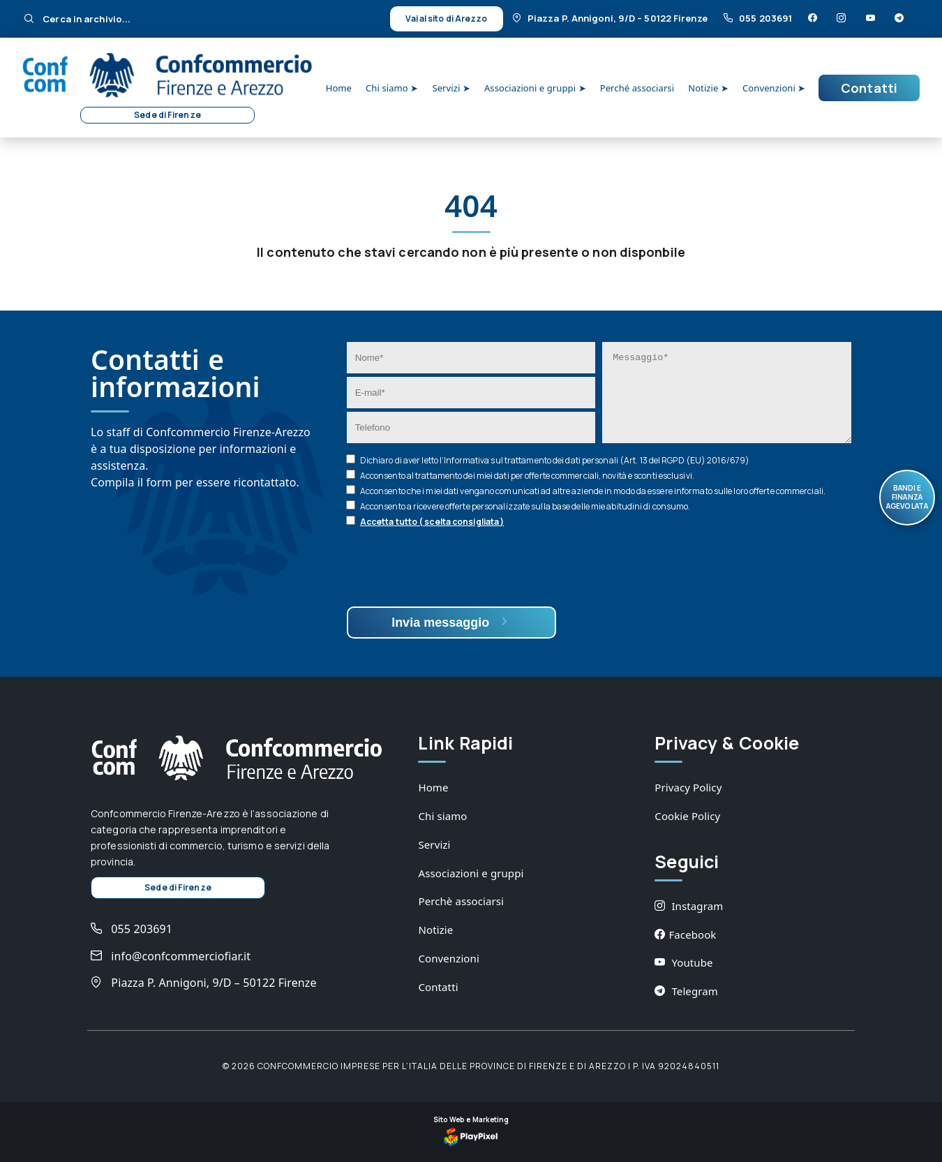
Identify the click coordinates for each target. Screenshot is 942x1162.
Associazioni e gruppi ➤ (535, 88)
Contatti (869, 88)
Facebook (685, 934)
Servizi (434, 844)
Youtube (683, 962)
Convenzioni (448, 958)
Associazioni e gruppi (470, 873)
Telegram (686, 991)
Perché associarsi (637, 88)
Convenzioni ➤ (773, 88)
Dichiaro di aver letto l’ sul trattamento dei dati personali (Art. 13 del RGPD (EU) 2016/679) (554, 460)
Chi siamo (442, 816)
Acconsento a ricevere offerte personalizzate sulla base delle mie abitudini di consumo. (525, 506)
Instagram (689, 906)
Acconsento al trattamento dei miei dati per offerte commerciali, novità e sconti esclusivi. (527, 476)
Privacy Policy (688, 787)
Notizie (435, 930)
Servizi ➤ (451, 88)
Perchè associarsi (461, 901)
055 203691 (759, 18)
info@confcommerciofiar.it (171, 956)
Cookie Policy (687, 816)
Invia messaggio (451, 622)
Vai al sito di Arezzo (446, 18)
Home (339, 88)
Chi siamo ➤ (392, 88)
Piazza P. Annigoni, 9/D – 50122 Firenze (611, 18)
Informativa (466, 460)
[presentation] (453, 569)
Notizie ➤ (708, 88)
